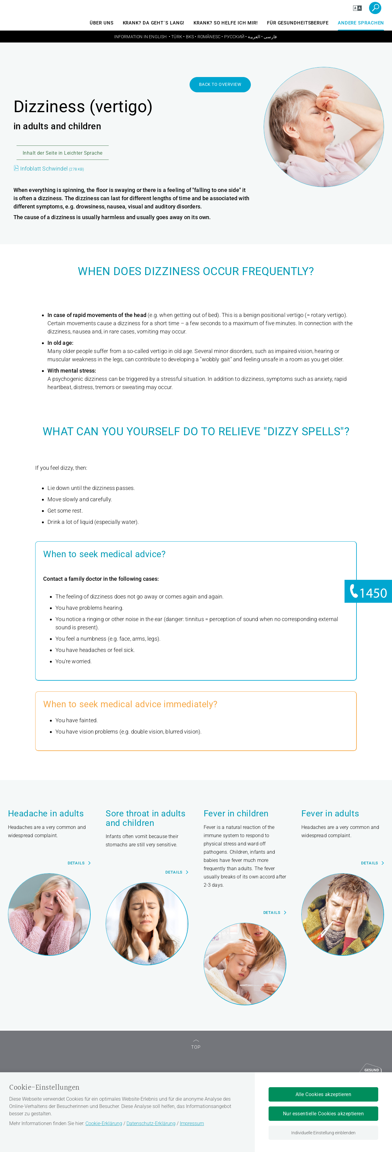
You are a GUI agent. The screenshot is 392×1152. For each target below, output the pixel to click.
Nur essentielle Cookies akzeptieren (323, 1114)
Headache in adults (46, 814)
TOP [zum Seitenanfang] (196, 1045)
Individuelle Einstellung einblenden (323, 1132)
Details (76, 863)
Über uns (101, 23)
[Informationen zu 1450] (368, 591)
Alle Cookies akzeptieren (324, 1094)
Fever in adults (330, 814)
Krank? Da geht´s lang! (154, 23)
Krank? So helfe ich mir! (226, 23)
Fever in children (236, 814)
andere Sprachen (361, 23)
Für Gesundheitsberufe (298, 23)
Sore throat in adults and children (145, 818)
